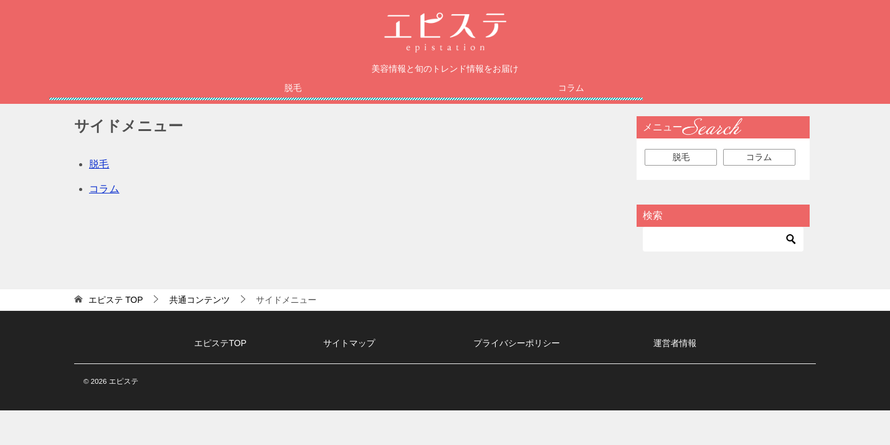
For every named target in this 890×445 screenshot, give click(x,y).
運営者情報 (675, 343)
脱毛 (293, 88)
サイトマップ (349, 343)
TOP (115, 300)
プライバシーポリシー (516, 343)
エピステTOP (220, 343)
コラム (571, 88)
